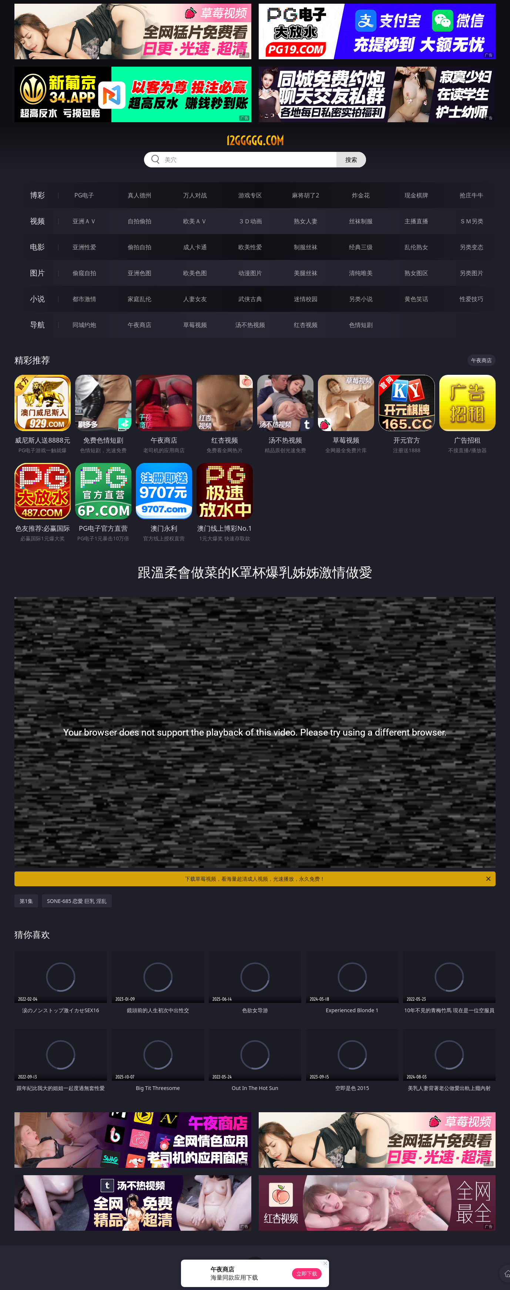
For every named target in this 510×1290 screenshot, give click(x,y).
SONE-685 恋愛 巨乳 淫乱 (77, 900)
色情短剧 (361, 325)
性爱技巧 (471, 299)
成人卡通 (195, 247)
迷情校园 (306, 299)
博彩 (37, 195)
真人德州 (139, 195)
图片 (37, 273)
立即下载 (306, 1273)
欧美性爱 (250, 247)
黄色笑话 (416, 299)
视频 (37, 221)
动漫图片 (250, 273)
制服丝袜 (306, 247)
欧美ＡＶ (195, 221)
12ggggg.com (255, 140)
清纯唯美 (361, 273)
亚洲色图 (139, 273)
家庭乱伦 (139, 299)
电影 (37, 247)
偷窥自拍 (84, 273)
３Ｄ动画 (250, 221)
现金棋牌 (416, 195)
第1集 (26, 900)
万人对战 (195, 195)
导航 (37, 325)
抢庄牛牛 (471, 195)
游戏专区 (250, 195)
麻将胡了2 (305, 195)
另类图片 (471, 273)
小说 (37, 299)
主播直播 (416, 221)
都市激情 (84, 299)
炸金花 (361, 195)
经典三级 (361, 247)
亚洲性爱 (84, 247)
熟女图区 (416, 273)
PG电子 (84, 195)
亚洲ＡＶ (84, 221)
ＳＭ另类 (471, 221)
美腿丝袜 (306, 273)
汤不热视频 (250, 325)
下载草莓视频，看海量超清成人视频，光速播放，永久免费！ (338, 878)
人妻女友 (195, 299)
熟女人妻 (306, 221)
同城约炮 (84, 325)
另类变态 (471, 247)
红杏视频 (306, 325)
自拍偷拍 (139, 221)
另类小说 (361, 299)
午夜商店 (139, 325)
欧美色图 (195, 273)
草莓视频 (195, 325)
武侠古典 (250, 299)
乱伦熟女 (416, 247)
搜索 (351, 160)
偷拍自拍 (139, 247)
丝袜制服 (361, 221)
